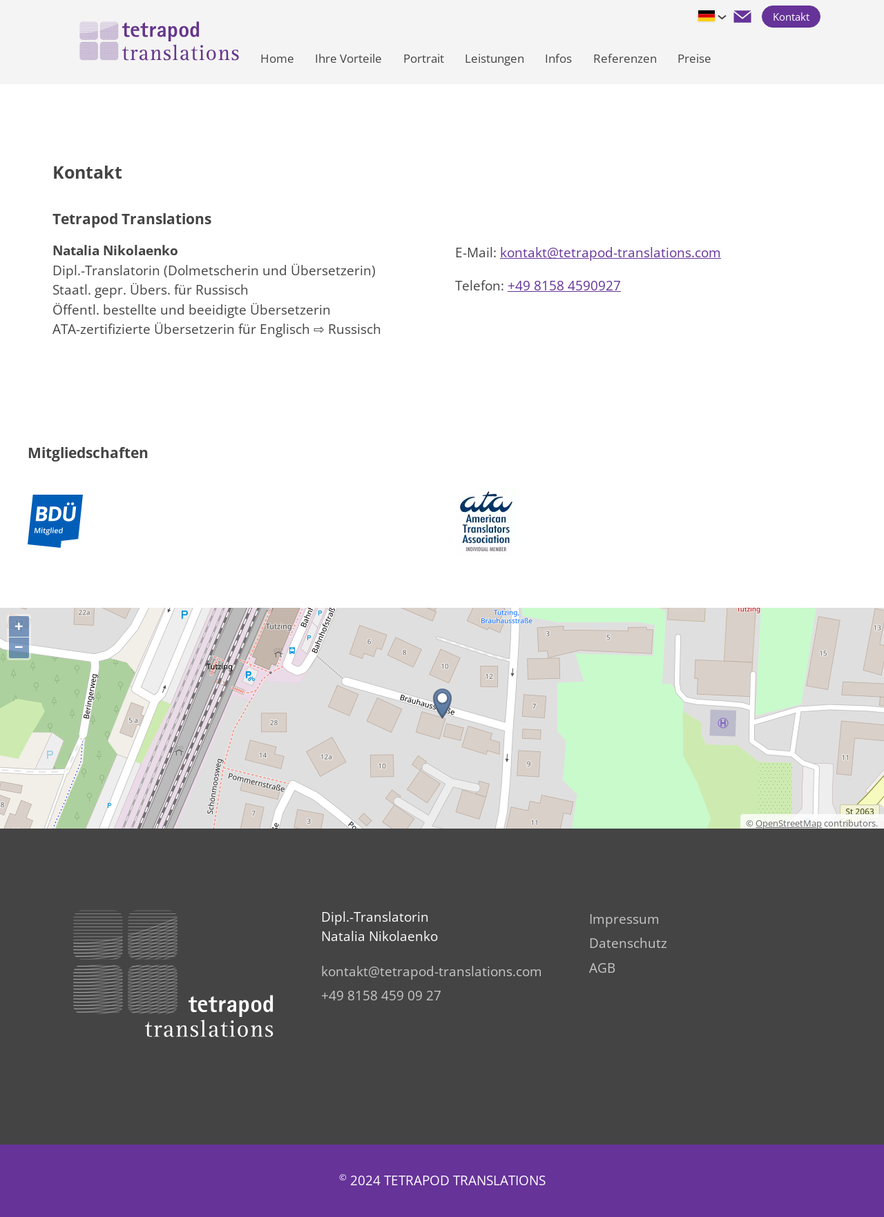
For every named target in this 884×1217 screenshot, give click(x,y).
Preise (694, 58)
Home (277, 58)
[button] (742, 16)
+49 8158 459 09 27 (381, 996)
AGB (602, 968)
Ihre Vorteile (348, 58)
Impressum (624, 919)
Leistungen (494, 58)
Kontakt (791, 16)
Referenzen (625, 58)
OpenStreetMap (789, 823)
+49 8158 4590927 (564, 286)
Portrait (423, 58)
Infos (558, 58)
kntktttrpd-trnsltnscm (610, 252)
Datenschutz (628, 943)
